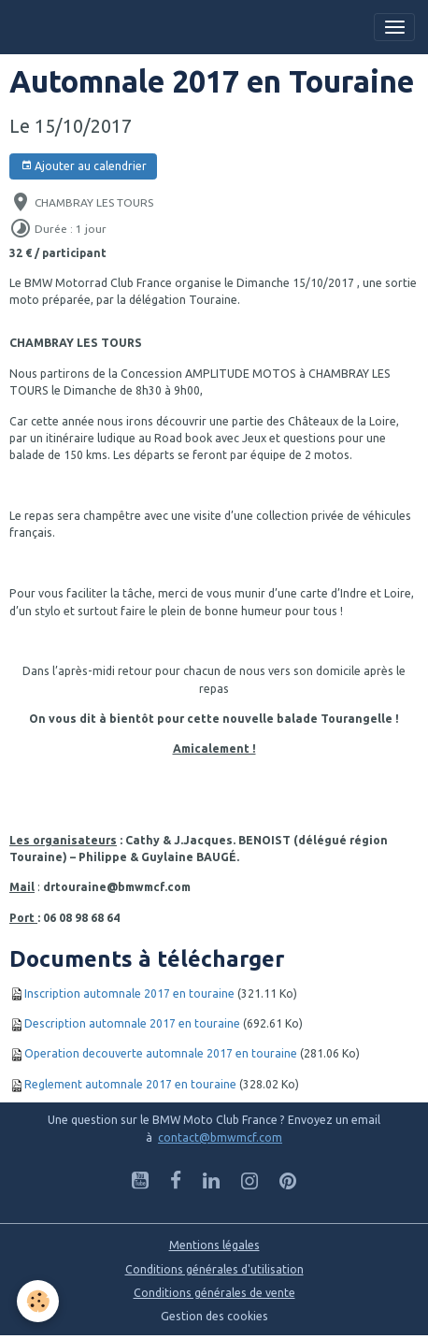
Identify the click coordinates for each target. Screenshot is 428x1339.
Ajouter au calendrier (84, 166)
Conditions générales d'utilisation (214, 1269)
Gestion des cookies (214, 1316)
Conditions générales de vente (214, 1293)
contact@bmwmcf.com (220, 1137)
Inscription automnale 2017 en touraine (129, 993)
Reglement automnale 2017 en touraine (130, 1084)
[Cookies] (38, 1301)
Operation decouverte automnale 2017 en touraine (160, 1053)
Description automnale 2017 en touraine (132, 1023)
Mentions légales (214, 1245)
